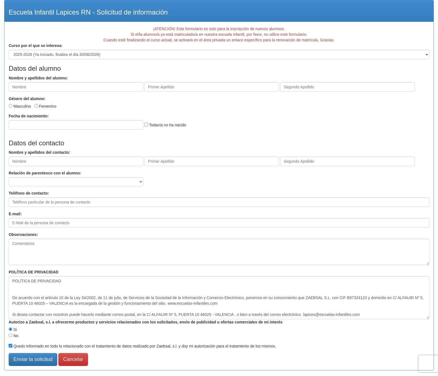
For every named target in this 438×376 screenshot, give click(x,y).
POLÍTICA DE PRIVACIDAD (33, 272)
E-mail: (15, 214)
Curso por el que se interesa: (36, 45)
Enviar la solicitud (33, 359)
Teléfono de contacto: (29, 193)
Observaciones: (23, 234)
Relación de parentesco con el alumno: (45, 173)
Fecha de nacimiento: (29, 116)
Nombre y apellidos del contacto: (39, 152)
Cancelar (73, 359)
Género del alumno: (27, 98)
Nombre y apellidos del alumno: (38, 78)
